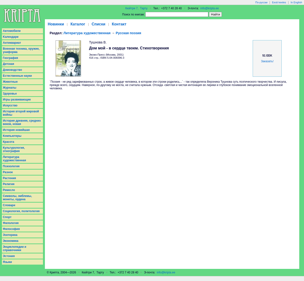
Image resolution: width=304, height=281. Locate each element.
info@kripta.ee (209, 8)
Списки (98, 24)
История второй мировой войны (21, 113)
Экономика (10, 241)
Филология (11, 223)
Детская (8, 64)
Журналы (9, 87)
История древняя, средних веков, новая (22, 122)
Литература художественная (14, 158)
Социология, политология (21, 211)
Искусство (10, 105)
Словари (9, 205)
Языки (7, 262)
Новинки (56, 24)
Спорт (7, 217)
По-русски (261, 2)
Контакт (119, 24)
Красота (8, 141)
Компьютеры (12, 136)
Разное (8, 172)
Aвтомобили (12, 31)
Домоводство (12, 69)
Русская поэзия (128, 33)
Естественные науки (17, 75)
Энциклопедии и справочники (14, 248)
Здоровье (10, 93)
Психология (11, 166)
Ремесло (9, 190)
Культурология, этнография (14, 149)
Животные (10, 81)
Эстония (9, 256)
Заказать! (267, 61)
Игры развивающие (17, 99)
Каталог (78, 24)
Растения (9, 178)
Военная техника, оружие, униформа (21, 50)
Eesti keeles (279, 2)
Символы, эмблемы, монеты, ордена (17, 197)
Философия (11, 229)
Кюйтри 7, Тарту (136, 8)
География (10, 58)
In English (296, 2)
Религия (8, 184)
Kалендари (11, 36)
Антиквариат (12, 42)
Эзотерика (10, 235)
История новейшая (16, 130)
